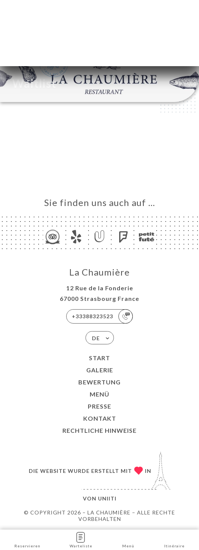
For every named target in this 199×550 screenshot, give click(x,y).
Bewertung (99, 382)
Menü (99, 394)
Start (99, 357)
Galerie (99, 369)
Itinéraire (174, 539)
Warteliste (81, 539)
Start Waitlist (32, 68)
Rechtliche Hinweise (99, 430)
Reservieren (27, 539)
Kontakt (99, 418)
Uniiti (107, 498)
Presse (99, 406)
